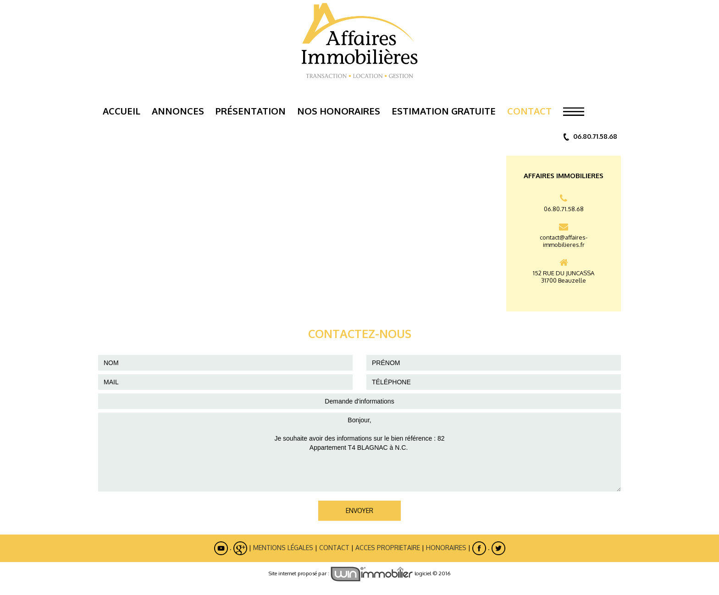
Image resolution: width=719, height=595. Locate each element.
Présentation (251, 111)
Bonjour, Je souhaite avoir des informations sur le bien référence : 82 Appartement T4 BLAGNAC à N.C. (359, 452)
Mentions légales (283, 547)
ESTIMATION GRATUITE (444, 111)
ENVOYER (359, 510)
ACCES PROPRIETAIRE (387, 547)
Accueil (121, 111)
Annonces (178, 111)
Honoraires (446, 547)
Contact (529, 111)
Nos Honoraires (338, 111)
